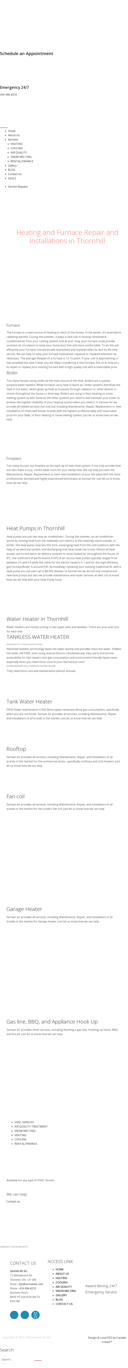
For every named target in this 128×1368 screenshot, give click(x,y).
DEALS (12, 178)
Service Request (18, 186)
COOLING (17, 148)
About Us (14, 135)
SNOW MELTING (21, 157)
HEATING (16, 144)
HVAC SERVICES (24, 1122)
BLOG (11, 170)
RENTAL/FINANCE (22, 161)
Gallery (12, 165)
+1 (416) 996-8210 (18, 1246)
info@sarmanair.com (30, 1284)
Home (12, 131)
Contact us (13, 1201)
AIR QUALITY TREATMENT (31, 1126)
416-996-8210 (27, 1288)
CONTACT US (64, 1304)
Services (13, 139)
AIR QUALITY (19, 152)
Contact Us (15, 174)
